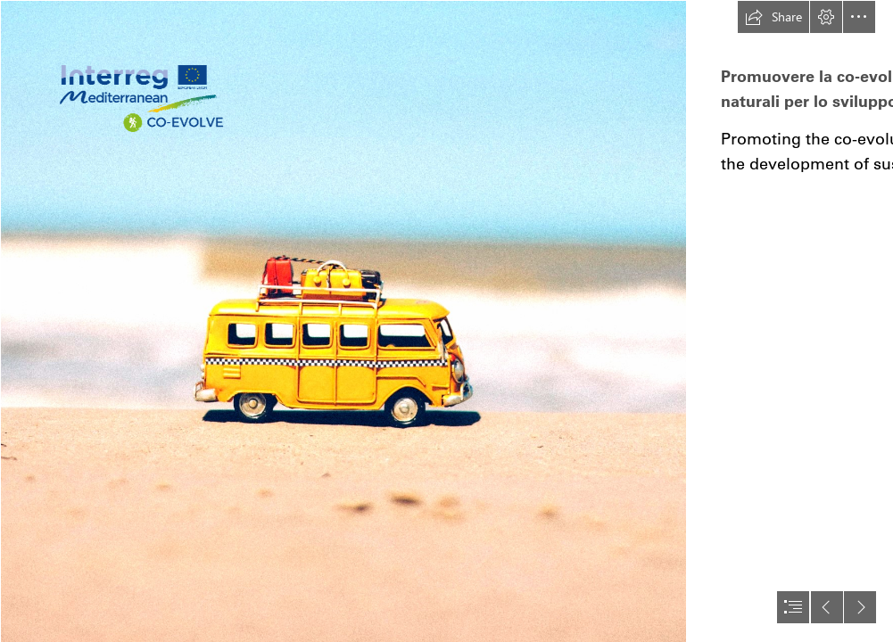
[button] (773, 17)
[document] (446, 321)
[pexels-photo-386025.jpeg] (342, 321)
